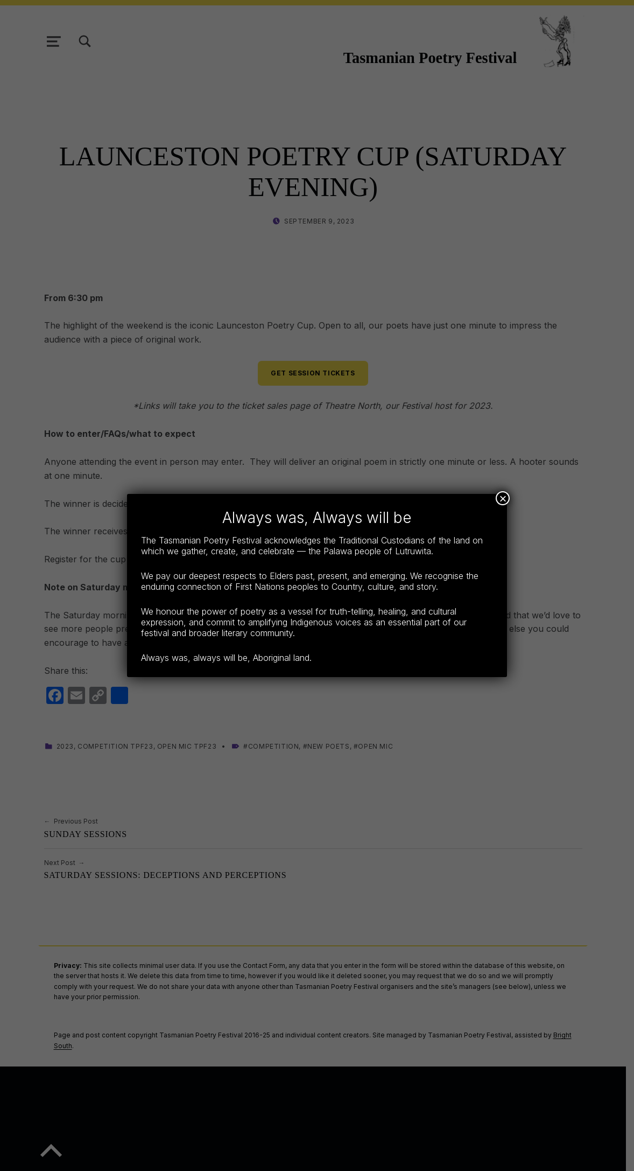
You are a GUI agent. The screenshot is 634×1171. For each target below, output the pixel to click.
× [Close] (502, 498)
